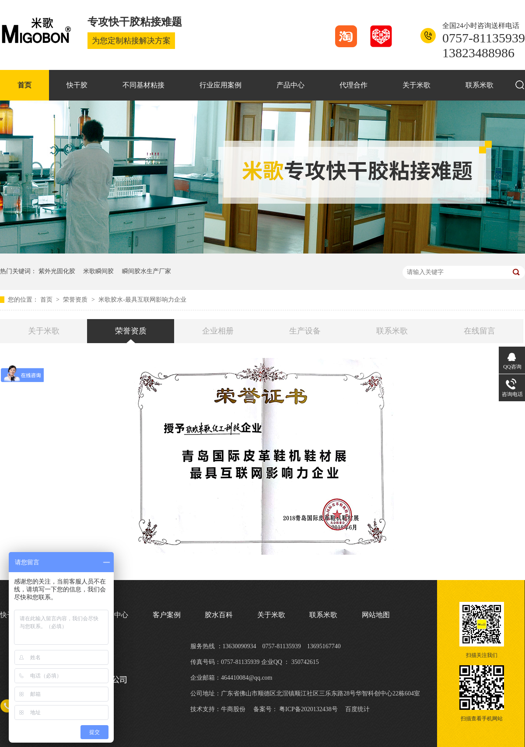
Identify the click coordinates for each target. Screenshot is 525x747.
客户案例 (167, 614)
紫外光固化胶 (56, 271)
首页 (25, 85)
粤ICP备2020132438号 (308, 709)
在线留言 (479, 331)
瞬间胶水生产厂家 (146, 271)
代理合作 (354, 85)
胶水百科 (219, 614)
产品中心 (290, 85)
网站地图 (376, 614)
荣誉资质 (76, 299)
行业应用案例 (221, 85)
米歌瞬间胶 (98, 271)
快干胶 (77, 85)
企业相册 (218, 331)
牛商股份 (233, 709)
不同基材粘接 (143, 85)
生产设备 (305, 331)
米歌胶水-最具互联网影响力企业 (142, 299)
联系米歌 (480, 85)
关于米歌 (416, 85)
